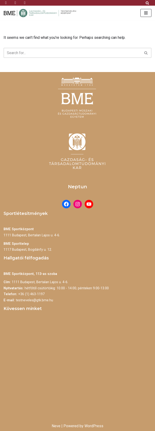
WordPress (93, 426)
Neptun (77, 186)
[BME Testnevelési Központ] (41, 13)
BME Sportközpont (19, 229)
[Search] (147, 3)
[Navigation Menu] (145, 13)
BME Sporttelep (16, 244)
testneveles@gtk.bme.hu (34, 300)
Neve (56, 426)
